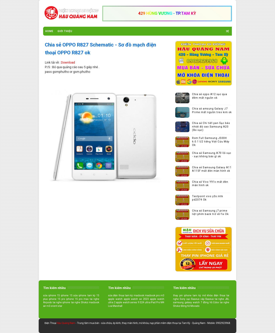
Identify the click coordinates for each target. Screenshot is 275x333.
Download (68, 62)
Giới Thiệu (65, 31)
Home (49, 31)
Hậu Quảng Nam (66, 323)
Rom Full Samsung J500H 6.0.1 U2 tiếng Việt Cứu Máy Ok (211, 141)
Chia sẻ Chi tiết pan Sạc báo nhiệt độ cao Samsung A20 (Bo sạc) (211, 126)
